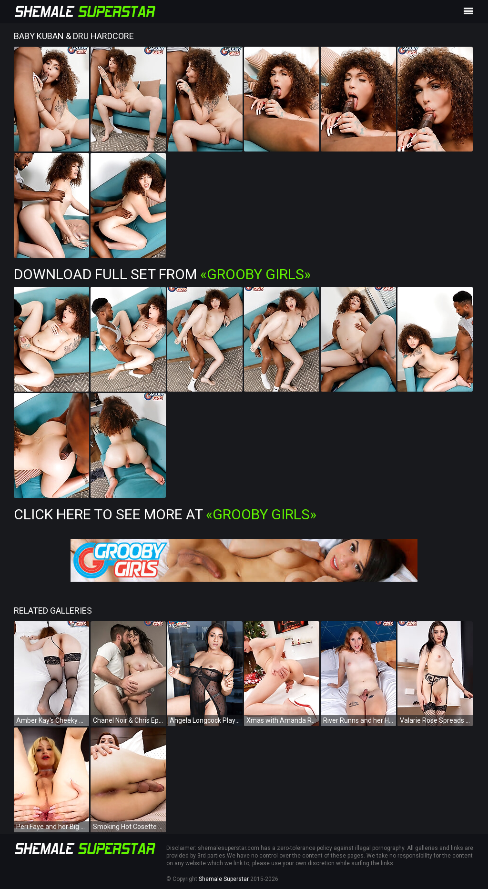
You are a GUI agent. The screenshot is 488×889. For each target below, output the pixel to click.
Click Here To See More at (165, 514)
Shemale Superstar (224, 879)
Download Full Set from (162, 274)
